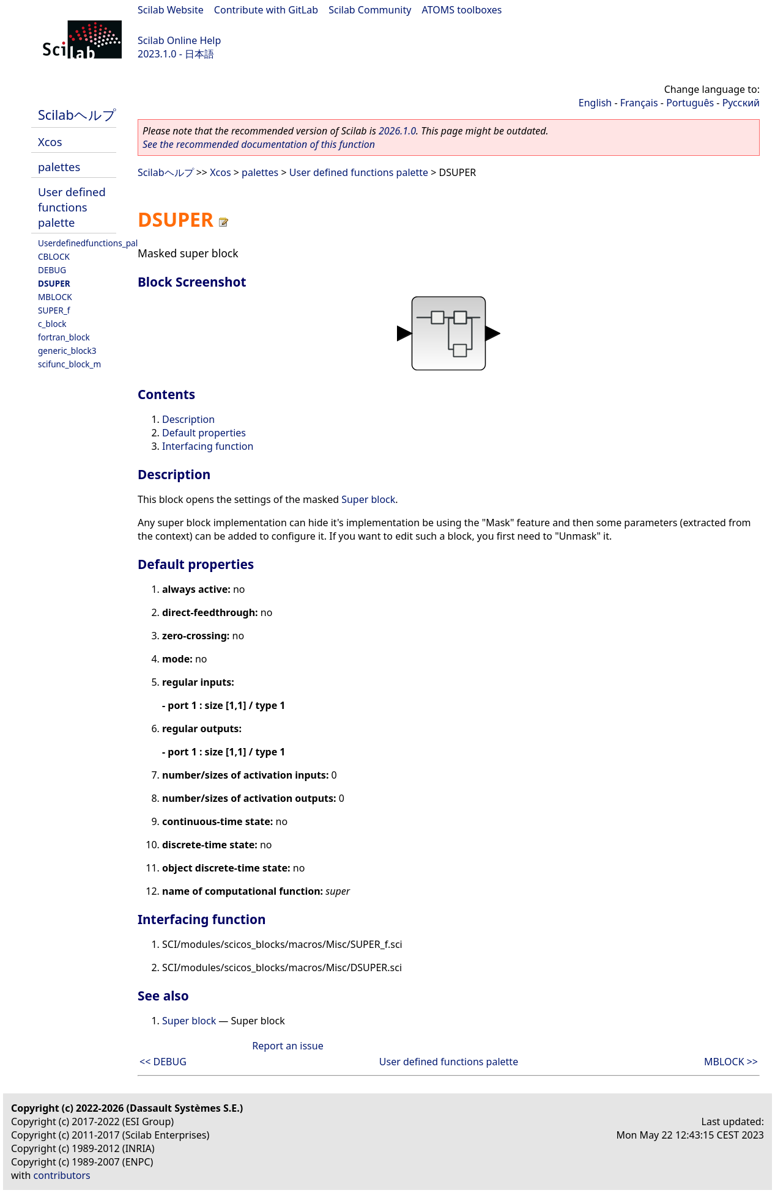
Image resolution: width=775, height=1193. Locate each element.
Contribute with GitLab (266, 10)
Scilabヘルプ (77, 114)
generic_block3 (67, 350)
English (595, 102)
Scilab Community (369, 10)
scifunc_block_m (69, 364)
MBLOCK (55, 297)
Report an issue (287, 1045)
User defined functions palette (72, 207)
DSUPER (54, 283)
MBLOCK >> (731, 1061)
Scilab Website (171, 10)
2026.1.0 (397, 131)
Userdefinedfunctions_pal (88, 243)
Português (690, 102)
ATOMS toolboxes (462, 10)
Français (639, 102)
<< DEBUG (163, 1061)
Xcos (50, 141)
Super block (368, 499)
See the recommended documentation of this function (259, 144)
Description (188, 419)
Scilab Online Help (179, 40)
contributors (62, 1175)
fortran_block (64, 337)
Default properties (204, 432)
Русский (741, 102)
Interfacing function (207, 446)
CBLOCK (54, 256)
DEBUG (52, 270)
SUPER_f (54, 310)
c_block (52, 323)
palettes (59, 166)
